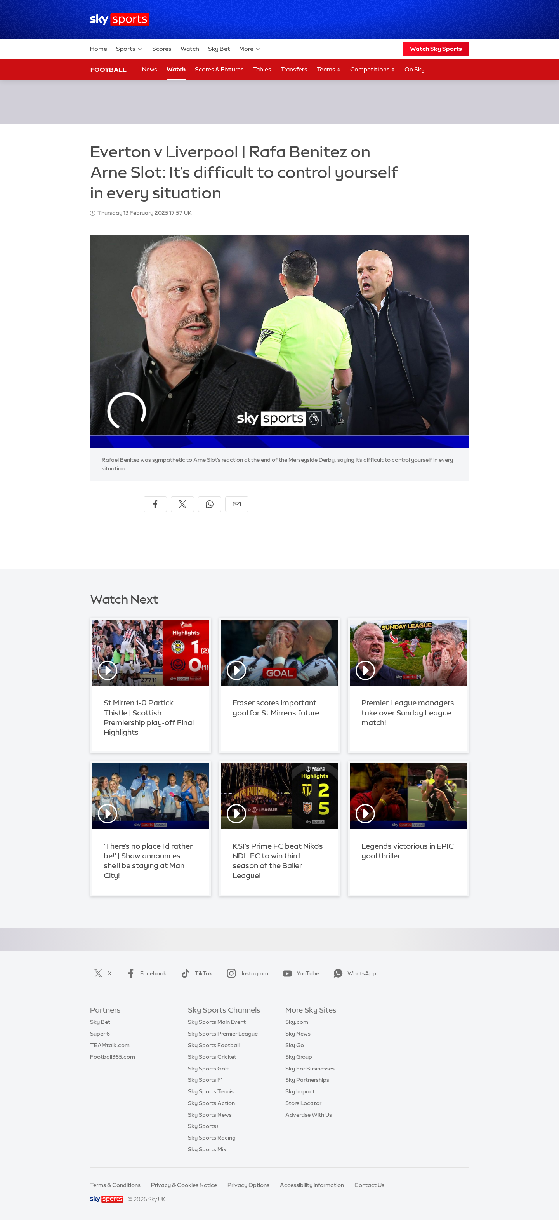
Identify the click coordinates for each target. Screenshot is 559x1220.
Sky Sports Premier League (223, 1033)
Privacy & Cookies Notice (184, 1185)
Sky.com (296, 1022)
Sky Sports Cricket (212, 1057)
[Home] (119, 19)
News (149, 69)
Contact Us (369, 1185)
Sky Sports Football (214, 1045)
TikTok (195, 973)
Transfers (294, 69)
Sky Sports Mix (207, 1149)
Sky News (298, 1033)
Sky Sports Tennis (211, 1091)
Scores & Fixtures (219, 69)
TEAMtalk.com (110, 1045)
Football (108, 69)
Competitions (372, 69)
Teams (329, 69)
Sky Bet (219, 49)
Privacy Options (248, 1185)
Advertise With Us (308, 1114)
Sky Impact (300, 1091)
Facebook (145, 973)
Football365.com (112, 1057)
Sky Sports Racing (212, 1137)
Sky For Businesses (310, 1068)
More (250, 49)
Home (98, 49)
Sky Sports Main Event (217, 1022)
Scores (162, 49)
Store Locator (303, 1103)
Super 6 (100, 1033)
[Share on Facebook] (155, 504)
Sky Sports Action (211, 1103)
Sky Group (298, 1057)
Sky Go (294, 1045)
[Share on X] (182, 504)
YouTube (299, 973)
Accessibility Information (312, 1185)
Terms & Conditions (115, 1185)
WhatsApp (353, 973)
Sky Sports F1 (205, 1080)
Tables (262, 69)
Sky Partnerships (307, 1080)
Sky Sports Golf (208, 1068)
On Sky (414, 69)
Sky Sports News (210, 1114)
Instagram (246, 973)
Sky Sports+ (203, 1126)
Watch (190, 49)
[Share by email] (236, 504)
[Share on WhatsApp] (209, 504)
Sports (129, 49)
